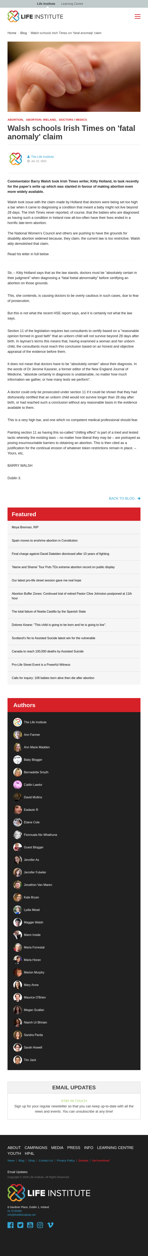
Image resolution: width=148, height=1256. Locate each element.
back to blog (124, 498)
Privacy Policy (66, 1160)
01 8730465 (15, 1211)
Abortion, (16, 119)
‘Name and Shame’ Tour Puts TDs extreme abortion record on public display (63, 567)
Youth (14, 1153)
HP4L (29, 1153)
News (11, 1160)
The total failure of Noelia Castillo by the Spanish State (49, 611)
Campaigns (36, 1148)
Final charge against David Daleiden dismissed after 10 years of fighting (60, 553)
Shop (31, 1160)
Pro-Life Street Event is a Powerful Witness (41, 664)
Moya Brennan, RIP (25, 527)
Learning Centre (72, 3)
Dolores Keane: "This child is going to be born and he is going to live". (59, 624)
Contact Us (46, 1160)
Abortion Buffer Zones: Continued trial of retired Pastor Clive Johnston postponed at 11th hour (72, 596)
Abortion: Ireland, (41, 119)
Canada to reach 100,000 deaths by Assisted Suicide (48, 651)
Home (12, 33)
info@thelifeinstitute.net (22, 1214)
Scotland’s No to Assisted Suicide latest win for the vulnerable (53, 638)
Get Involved (100, 1160)
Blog (23, 33)
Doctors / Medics (73, 119)
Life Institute (46, 3)
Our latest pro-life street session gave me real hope (46, 580)
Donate (83, 1160)
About (14, 1148)
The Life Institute (40, 156)
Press (73, 1148)
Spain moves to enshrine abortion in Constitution (45, 540)
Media (57, 1148)
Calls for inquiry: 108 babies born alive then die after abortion (53, 678)
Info (88, 1148)
